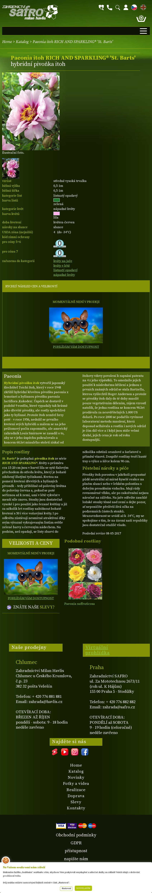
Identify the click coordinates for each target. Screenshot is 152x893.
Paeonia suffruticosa (79, 604)
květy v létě (61, 266)
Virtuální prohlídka (97, 650)
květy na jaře (62, 261)
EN (142, 7)
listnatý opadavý (65, 270)
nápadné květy (64, 275)
